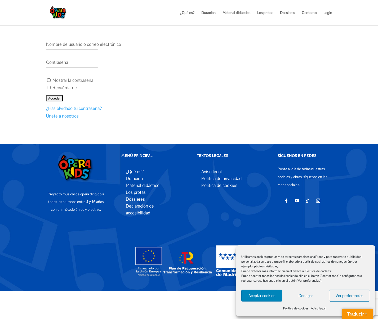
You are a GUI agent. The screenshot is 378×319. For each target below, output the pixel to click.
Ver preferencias (349, 295)
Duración (208, 13)
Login (327, 13)
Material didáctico (236, 13)
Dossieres (287, 13)
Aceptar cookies (261, 295)
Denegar (306, 295)
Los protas (265, 13)
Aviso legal (318, 308)
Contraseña (57, 62)
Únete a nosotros (62, 116)
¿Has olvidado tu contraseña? (74, 108)
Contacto (309, 13)
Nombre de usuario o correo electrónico (83, 44)
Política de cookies (295, 308)
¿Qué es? (187, 13)
